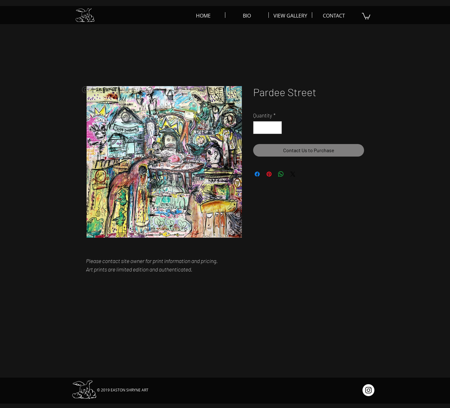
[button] (366, 15)
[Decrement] (258, 127)
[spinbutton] (267, 127)
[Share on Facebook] (257, 174)
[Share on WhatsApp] (281, 174)
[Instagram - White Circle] (368, 390)
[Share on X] (293, 174)
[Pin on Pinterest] (269, 174)
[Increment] (276, 127)
